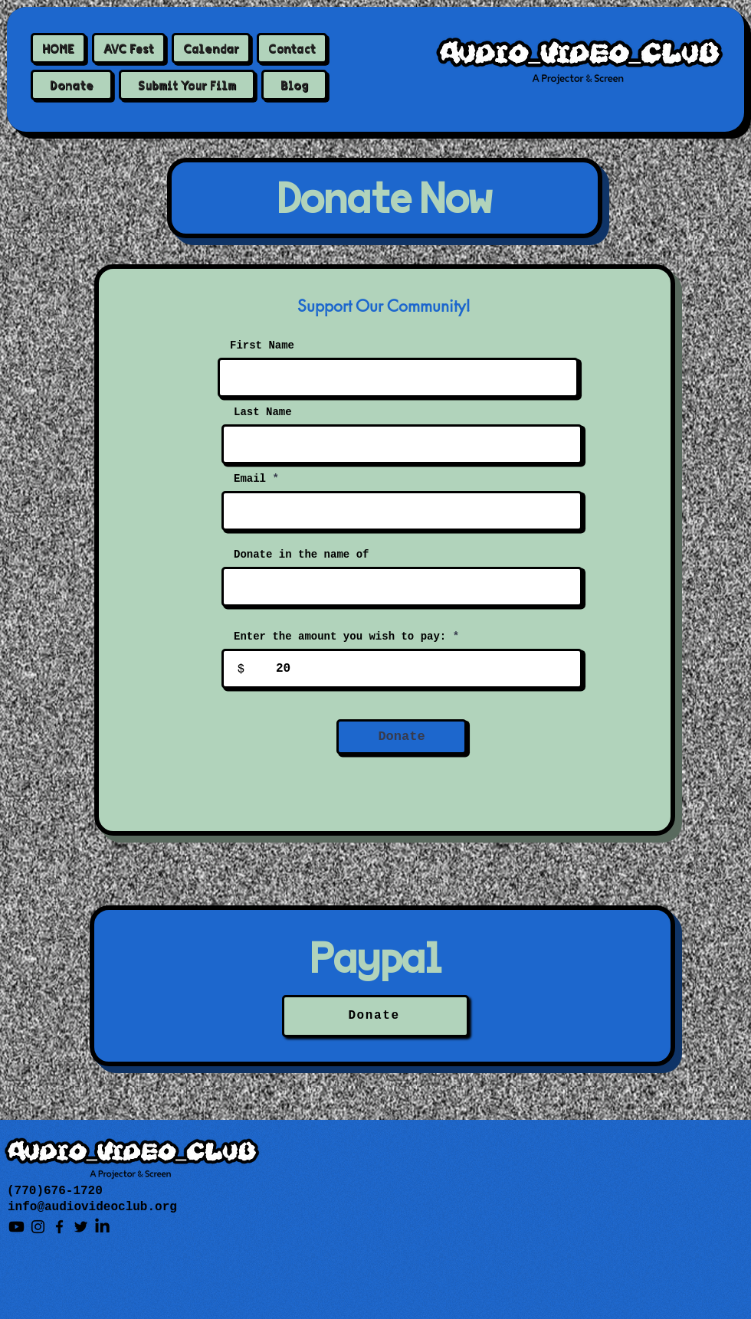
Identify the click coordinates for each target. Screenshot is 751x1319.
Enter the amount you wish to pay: (340, 636)
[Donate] (401, 736)
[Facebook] (59, 1227)
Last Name (263, 412)
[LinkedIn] (102, 1227)
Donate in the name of (301, 554)
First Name (262, 345)
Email (250, 478)
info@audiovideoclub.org (92, 1207)
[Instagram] (38, 1227)
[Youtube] (16, 1227)
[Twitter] (81, 1227)
